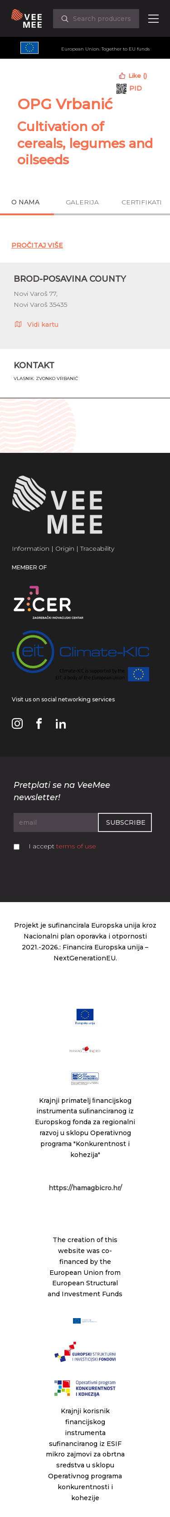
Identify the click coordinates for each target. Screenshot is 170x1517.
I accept (62, 846)
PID (135, 88)
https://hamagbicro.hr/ (85, 1188)
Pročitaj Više (37, 245)
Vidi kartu (36, 324)
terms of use (76, 846)
